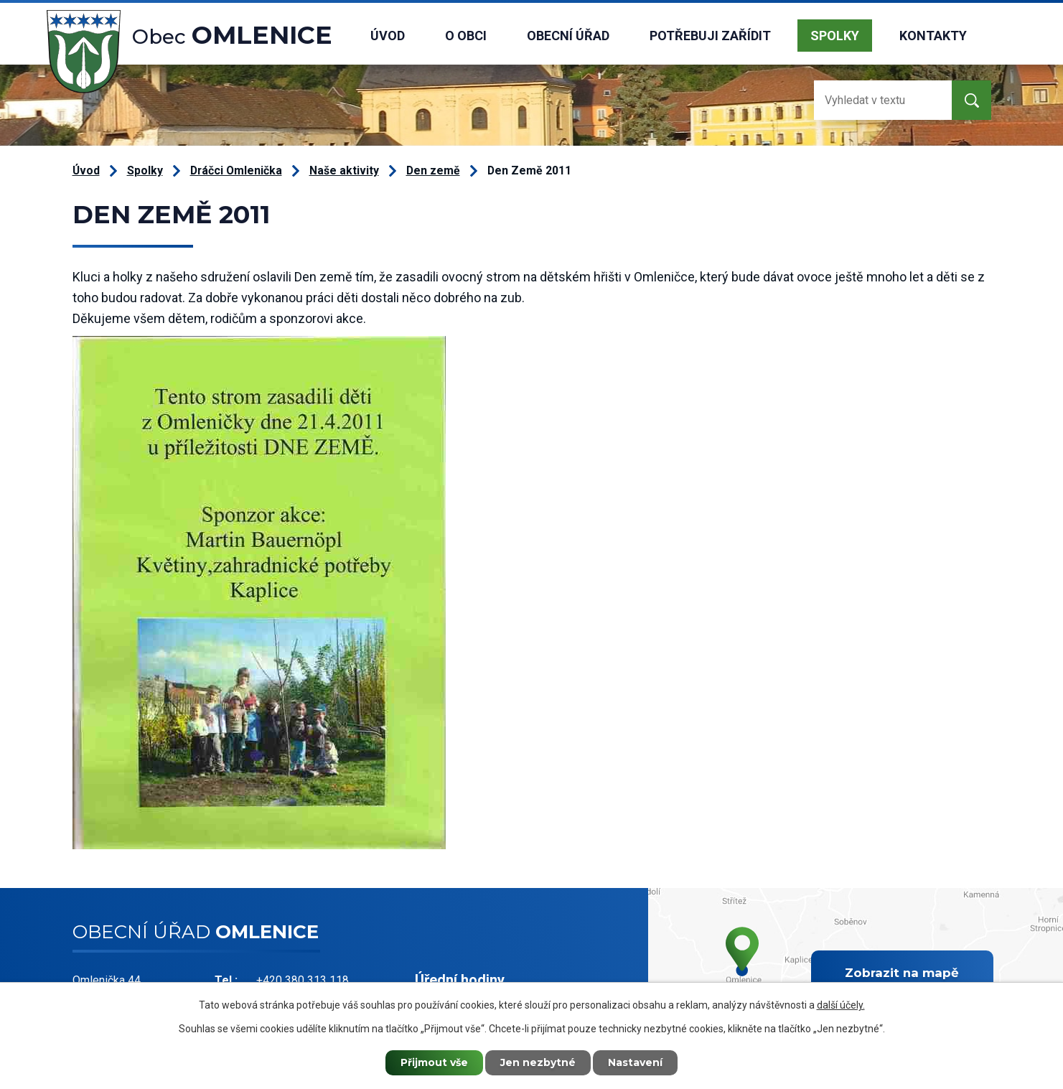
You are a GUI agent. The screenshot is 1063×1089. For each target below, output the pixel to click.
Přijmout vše (434, 1062)
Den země (433, 170)
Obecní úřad (568, 35)
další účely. (841, 1005)
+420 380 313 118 (302, 980)
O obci (466, 35)
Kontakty (933, 35)
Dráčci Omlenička (236, 170)
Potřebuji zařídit (710, 35)
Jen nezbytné (538, 1062)
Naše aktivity (344, 170)
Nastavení (635, 1062)
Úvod (387, 35)
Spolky (834, 35)
